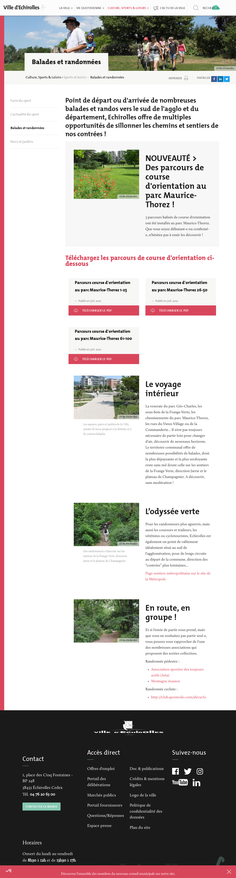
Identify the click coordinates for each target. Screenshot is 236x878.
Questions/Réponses (105, 816)
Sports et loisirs (75, 77)
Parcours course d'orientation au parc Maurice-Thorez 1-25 (104, 308)
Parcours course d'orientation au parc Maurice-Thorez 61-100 (103, 359)
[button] (9, 871)
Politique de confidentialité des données (146, 811)
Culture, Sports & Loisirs (128, 8)
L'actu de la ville (172, 8)
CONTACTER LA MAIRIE (41, 806)
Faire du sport (21, 100)
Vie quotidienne (90, 8)
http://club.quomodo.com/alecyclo (178, 697)
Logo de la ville (143, 795)
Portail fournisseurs (104, 805)
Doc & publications (147, 769)
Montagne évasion (165, 681)
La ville (66, 8)
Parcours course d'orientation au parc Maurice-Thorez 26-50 (180, 311)
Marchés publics (101, 795)
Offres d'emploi (101, 769)
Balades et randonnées (27, 128)
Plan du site (140, 828)
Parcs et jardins (22, 141)
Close (223, 871)
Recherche (211, 8)
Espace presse (99, 826)
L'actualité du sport (25, 114)
